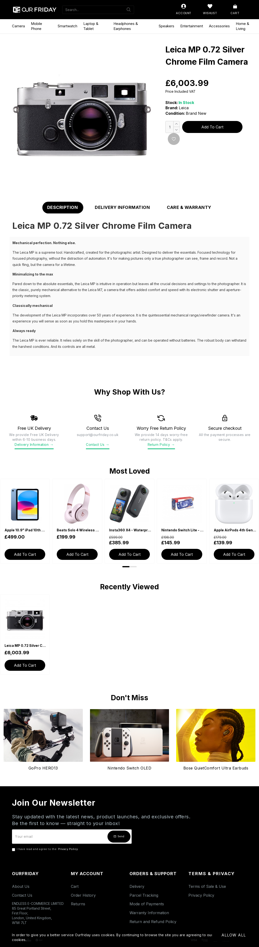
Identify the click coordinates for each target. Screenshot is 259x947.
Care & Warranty (189, 207)
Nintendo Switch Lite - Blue (182, 530)
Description (62, 207)
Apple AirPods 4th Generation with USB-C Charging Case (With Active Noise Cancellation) (235, 530)
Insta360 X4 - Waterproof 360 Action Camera (130, 530)
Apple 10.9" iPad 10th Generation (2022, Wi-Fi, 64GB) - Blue (26, 530)
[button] (126, 566)
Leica (184, 107)
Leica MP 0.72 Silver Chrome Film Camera (26, 645)
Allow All (233, 935)
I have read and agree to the (45, 849)
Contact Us (97, 444)
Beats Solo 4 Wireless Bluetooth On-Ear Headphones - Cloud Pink (78, 530)
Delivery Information (122, 207)
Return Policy (161, 444)
